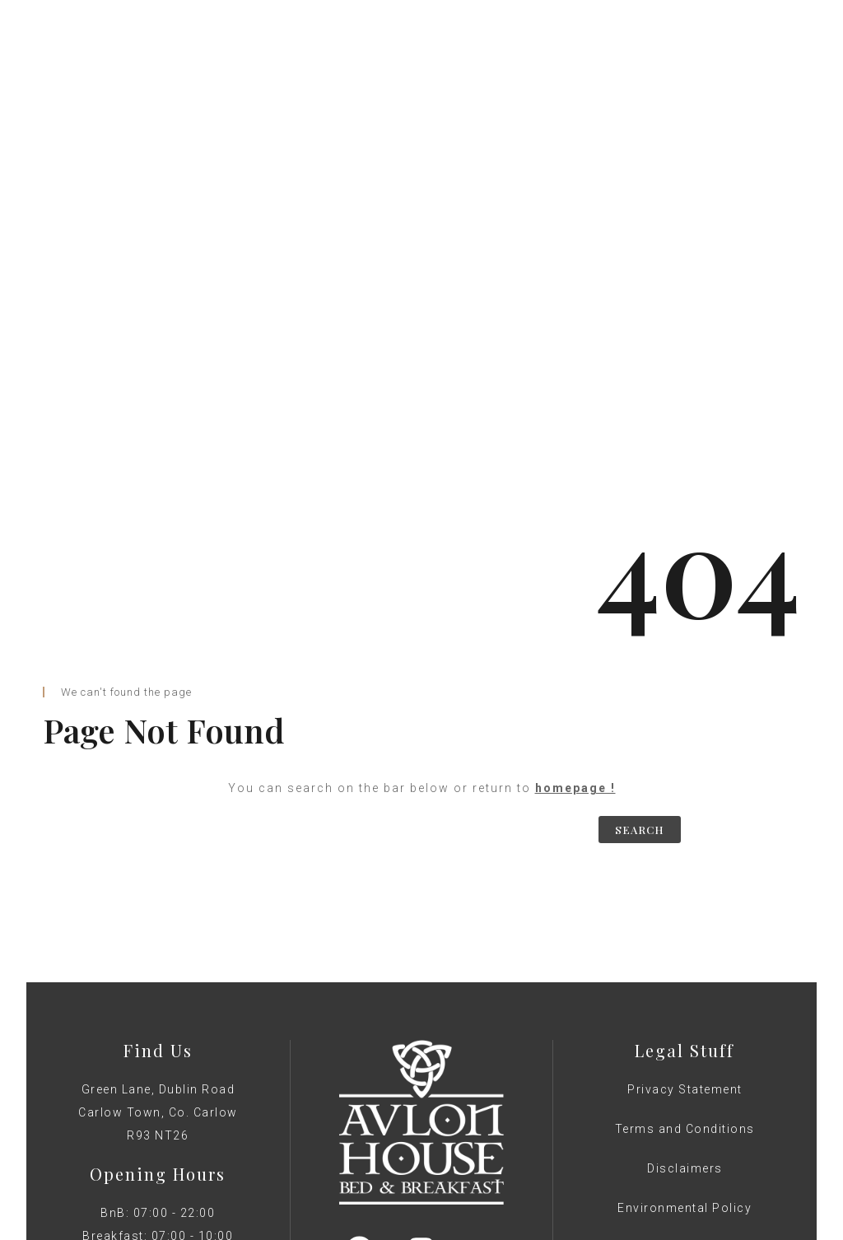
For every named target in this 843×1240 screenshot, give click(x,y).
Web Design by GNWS (421, 1098)
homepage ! (575, 579)
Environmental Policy (684, 999)
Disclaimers (685, 960)
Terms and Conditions (685, 920)
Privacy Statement (685, 881)
